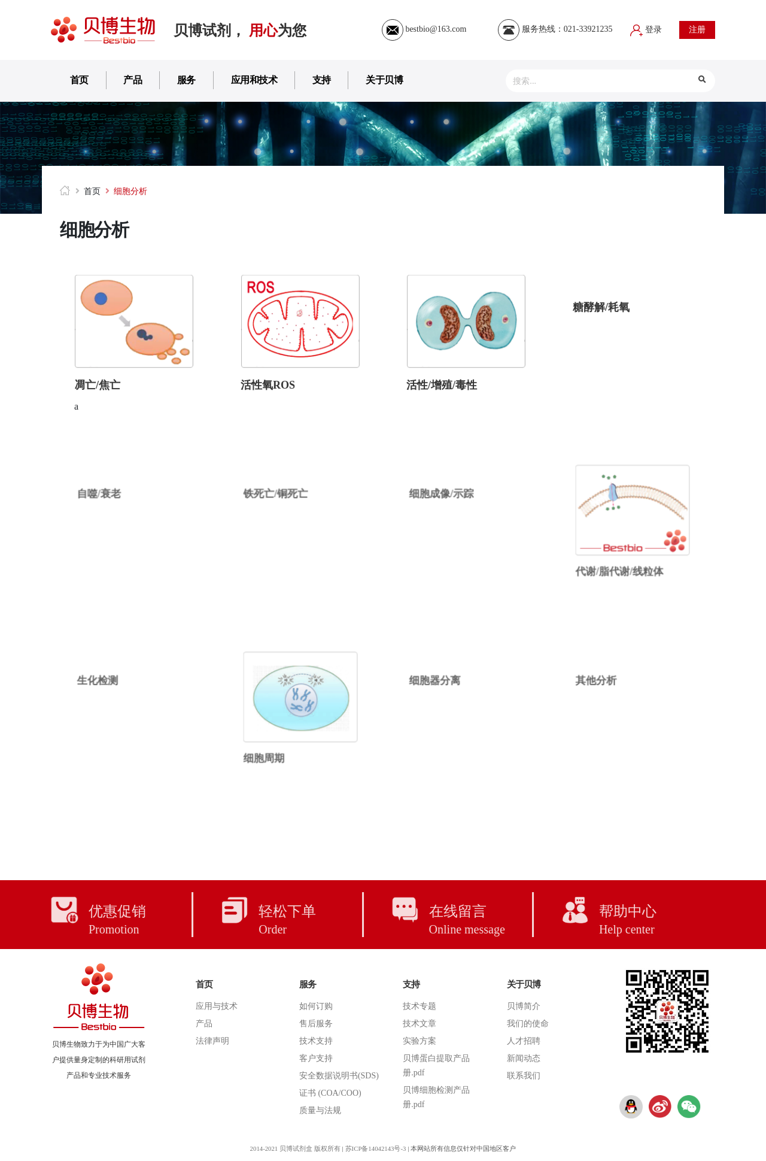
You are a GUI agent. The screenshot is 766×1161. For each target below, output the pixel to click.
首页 (79, 80)
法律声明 (212, 1040)
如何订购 (316, 1006)
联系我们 (523, 1075)
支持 (321, 80)
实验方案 (419, 1040)
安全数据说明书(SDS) (339, 1075)
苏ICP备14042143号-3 (376, 1148)
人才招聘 (523, 1040)
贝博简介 (523, 1006)
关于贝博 (384, 80)
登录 (646, 29)
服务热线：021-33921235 (555, 29)
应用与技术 (217, 1006)
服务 (186, 80)
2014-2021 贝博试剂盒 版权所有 (294, 1148)
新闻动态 (523, 1058)
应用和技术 (254, 80)
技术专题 (419, 1006)
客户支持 (316, 1058)
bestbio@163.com (424, 29)
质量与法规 (320, 1110)
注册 (697, 29)
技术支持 (316, 1040)
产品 (132, 80)
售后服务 (316, 1023)
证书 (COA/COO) (330, 1093)
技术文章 (419, 1023)
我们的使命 (528, 1023)
